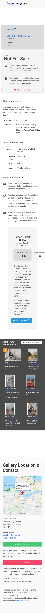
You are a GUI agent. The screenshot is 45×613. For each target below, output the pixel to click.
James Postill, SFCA (19, 35)
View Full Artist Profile (21, 320)
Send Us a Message (22, 544)
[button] (34, 4)
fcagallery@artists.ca (11, 535)
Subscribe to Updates (22, 562)
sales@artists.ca (9, 538)
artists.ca (19, 601)
